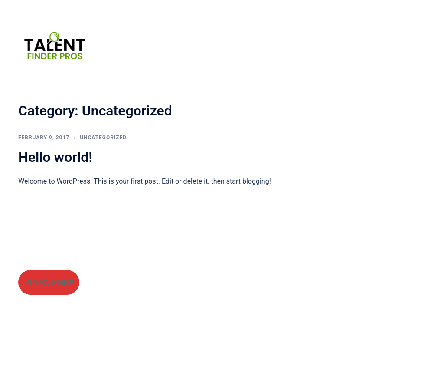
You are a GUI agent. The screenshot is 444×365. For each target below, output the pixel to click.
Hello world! (55, 157)
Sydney (175, 350)
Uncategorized (103, 138)
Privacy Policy (48, 281)
